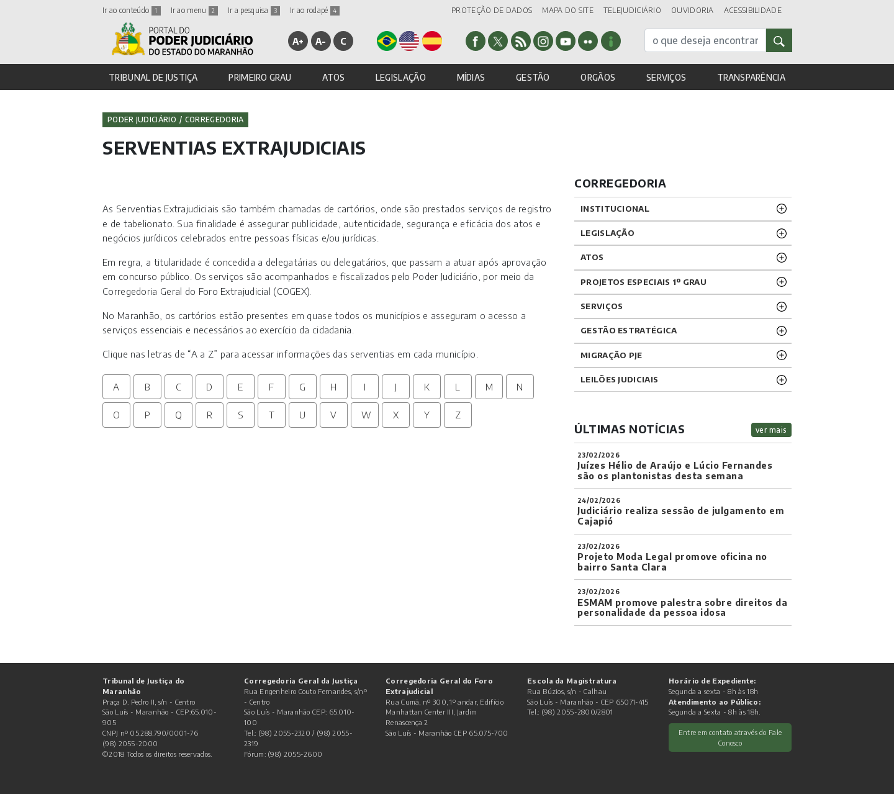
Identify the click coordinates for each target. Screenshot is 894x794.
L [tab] (457, 386)
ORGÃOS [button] (597, 77)
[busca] (705, 40)
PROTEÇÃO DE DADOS (491, 10)
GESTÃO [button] (533, 77)
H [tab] (333, 386)
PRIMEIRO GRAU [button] (259, 77)
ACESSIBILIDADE (753, 10)
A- (321, 41)
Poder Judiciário (141, 119)
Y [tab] (427, 414)
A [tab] (116, 386)
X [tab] (396, 414)
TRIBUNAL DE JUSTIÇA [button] (153, 77)
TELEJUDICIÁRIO (632, 10)
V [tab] (333, 414)
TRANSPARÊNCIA (751, 77)
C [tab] (178, 386)
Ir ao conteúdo (131, 10)
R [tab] (209, 414)
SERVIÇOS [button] (666, 77)
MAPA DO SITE (568, 10)
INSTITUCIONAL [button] (614, 209)
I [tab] (365, 386)
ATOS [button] (333, 77)
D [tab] (209, 386)
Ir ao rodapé (315, 10)
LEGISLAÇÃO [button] (401, 77)
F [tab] (271, 386)
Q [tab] (178, 414)
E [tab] (240, 386)
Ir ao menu (194, 10)
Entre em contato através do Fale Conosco (730, 737)
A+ (298, 41)
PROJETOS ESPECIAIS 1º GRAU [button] (643, 282)
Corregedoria (214, 119)
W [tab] (366, 414)
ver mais (771, 430)
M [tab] (489, 386)
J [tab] (396, 386)
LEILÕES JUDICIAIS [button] (619, 379)
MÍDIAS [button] (471, 77)
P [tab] (147, 414)
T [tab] (271, 414)
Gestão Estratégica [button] (628, 330)
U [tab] (302, 414)
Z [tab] (458, 414)
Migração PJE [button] (611, 355)
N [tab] (520, 386)
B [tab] (147, 386)
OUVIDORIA (692, 10)
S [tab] (240, 414)
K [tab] (427, 386)
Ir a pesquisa (254, 10)
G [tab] (302, 386)
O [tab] (116, 414)
